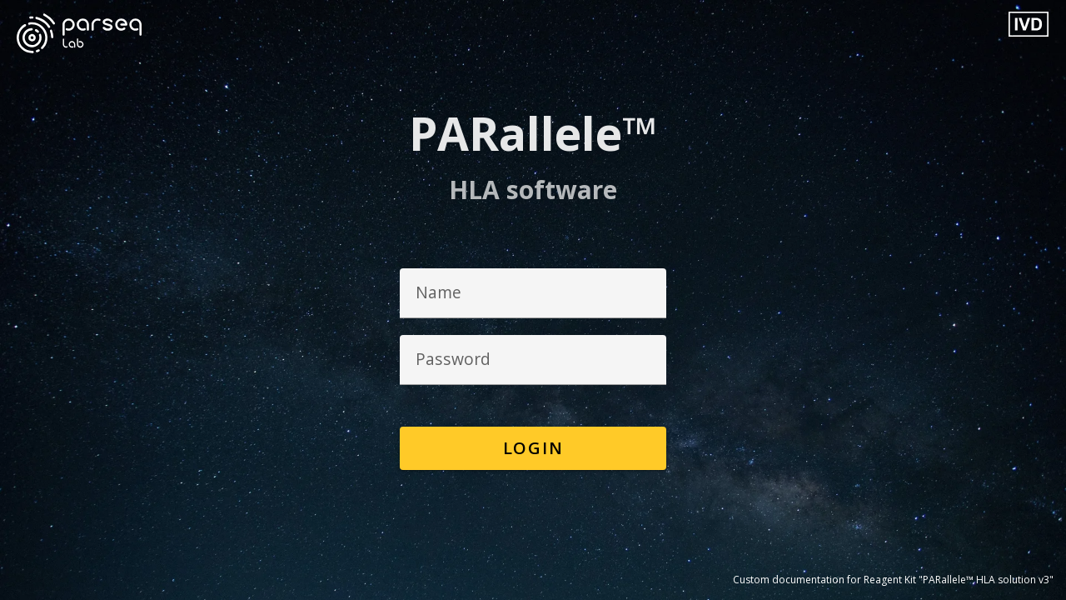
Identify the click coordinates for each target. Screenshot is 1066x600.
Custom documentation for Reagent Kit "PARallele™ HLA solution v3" (893, 579)
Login (533, 448)
